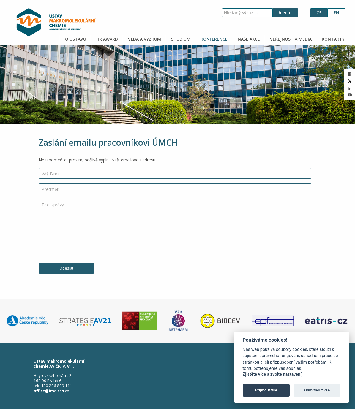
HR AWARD (106, 39)
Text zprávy (53, 204)
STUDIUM (180, 39)
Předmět (50, 189)
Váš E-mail (51, 174)
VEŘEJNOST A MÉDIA (290, 39)
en (336, 12)
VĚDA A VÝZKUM (144, 39)
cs (318, 12)
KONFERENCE (213, 39)
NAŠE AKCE (248, 39)
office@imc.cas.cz (52, 391)
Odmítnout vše (317, 390)
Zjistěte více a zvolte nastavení (272, 374)
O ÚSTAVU (75, 39)
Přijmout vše (266, 390)
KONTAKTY (333, 39)
